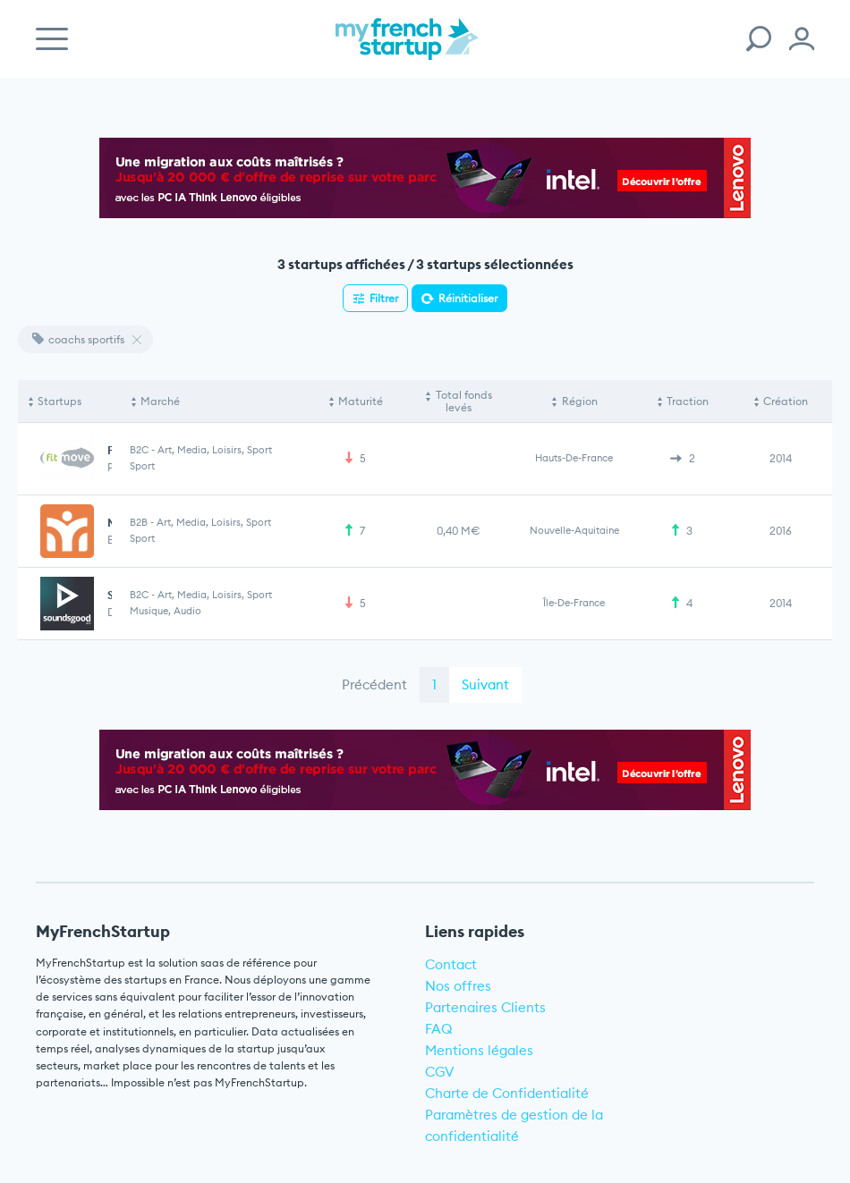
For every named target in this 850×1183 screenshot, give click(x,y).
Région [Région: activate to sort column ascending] (580, 401)
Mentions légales (479, 1050)
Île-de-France (574, 602)
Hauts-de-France (574, 458)
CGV (440, 1071)
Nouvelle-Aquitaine (574, 530)
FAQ (439, 1028)
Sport (142, 466)
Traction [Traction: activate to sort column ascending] (688, 401)
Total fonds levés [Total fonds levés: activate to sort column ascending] (464, 401)
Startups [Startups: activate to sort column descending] (59, 401)
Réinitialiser (467, 298)
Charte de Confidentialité (507, 1093)
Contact (451, 964)
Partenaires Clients (485, 1007)
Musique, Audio (165, 610)
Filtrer (384, 298)
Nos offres (458, 985)
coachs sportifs (78, 339)
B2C (139, 450)
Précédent (374, 684)
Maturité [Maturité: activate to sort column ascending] (360, 401)
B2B (139, 522)
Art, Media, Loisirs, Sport (214, 450)
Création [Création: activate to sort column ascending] (785, 401)
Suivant (485, 684)
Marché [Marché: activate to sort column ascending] (160, 401)
